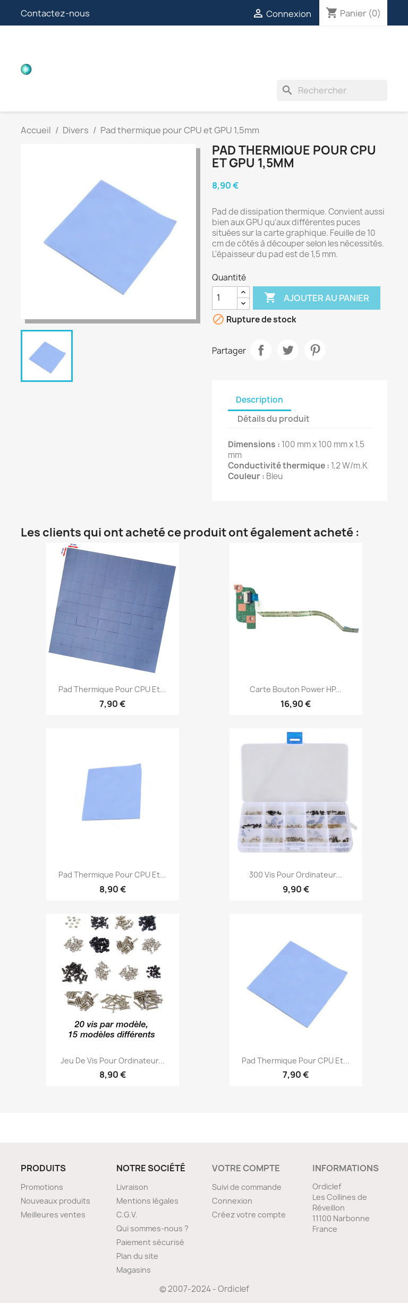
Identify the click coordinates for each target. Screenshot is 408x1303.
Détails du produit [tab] (273, 418)
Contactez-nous (55, 13)
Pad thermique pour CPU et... (112, 689)
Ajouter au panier (316, 298)
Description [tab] (259, 399)
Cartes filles (130, 48)
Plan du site (137, 1256)
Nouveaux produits (55, 1201)
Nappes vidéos (207, 48)
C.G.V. (127, 1215)
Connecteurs (286, 48)
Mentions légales (147, 1201)
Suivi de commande (247, 1187)
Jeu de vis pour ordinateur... (113, 1060)
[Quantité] (224, 298)
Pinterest (315, 350)
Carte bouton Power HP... (296, 689)
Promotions (42, 1187)
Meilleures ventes (53, 1215)
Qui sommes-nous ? (152, 1228)
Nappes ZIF (356, 48)
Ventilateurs (188, 69)
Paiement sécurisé (150, 1242)
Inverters (121, 69)
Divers (248, 69)
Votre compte (246, 1168)
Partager (260, 350)
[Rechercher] (332, 90)
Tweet (288, 350)
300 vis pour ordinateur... (295, 875)
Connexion (232, 1201)
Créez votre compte (249, 1215)
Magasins (133, 1270)
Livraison (132, 1187)
